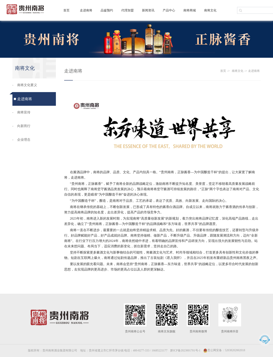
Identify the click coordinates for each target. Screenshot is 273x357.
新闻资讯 (148, 10)
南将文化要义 (27, 85)
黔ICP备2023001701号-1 (185, 350)
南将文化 (210, 10)
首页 (66, 10)
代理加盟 (127, 10)
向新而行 (23, 126)
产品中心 (169, 10)
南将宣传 (23, 112)
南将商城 (189, 10)
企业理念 (23, 139)
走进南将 (86, 10)
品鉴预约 (107, 10)
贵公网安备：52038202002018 (224, 350)
